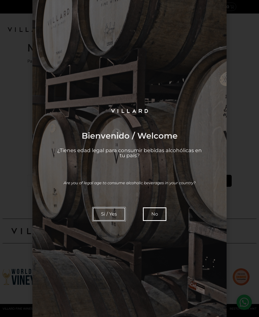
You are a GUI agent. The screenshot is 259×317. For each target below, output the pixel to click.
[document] (129, 158)
